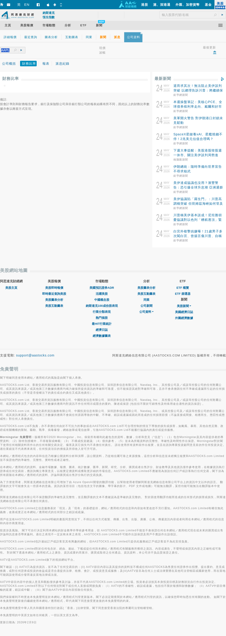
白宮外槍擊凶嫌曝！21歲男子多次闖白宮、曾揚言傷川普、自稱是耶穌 (198, 235)
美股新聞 (184, 306)
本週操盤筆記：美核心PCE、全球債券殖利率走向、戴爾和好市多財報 (197, 106)
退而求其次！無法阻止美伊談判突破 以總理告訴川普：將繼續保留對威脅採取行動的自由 (198, 90)
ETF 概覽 (182, 287)
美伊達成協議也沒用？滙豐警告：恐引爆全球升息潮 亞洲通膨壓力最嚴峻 (198, 187)
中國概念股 (101, 299)
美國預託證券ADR (101, 287)
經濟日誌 (102, 330)
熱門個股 (102, 318)
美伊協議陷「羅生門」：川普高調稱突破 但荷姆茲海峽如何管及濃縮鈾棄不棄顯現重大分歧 (198, 203)
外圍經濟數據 (184, 318)
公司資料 (146, 311)
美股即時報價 (54, 287)
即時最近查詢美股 (54, 293)
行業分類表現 (102, 311)
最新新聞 (163, 78)
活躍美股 (102, 293)
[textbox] (7, 50)
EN (27, 4)
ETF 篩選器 (182, 293)
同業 (146, 299)
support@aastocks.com (35, 355)
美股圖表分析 (54, 299)
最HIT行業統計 (102, 324)
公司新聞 (146, 305)
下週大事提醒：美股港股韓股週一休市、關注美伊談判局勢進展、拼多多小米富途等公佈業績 (197, 155)
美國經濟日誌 (184, 312)
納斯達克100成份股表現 (102, 305)
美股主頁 (11, 287)
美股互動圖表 (54, 305)
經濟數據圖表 (102, 336)
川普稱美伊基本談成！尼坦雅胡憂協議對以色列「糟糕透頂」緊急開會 (197, 219)
